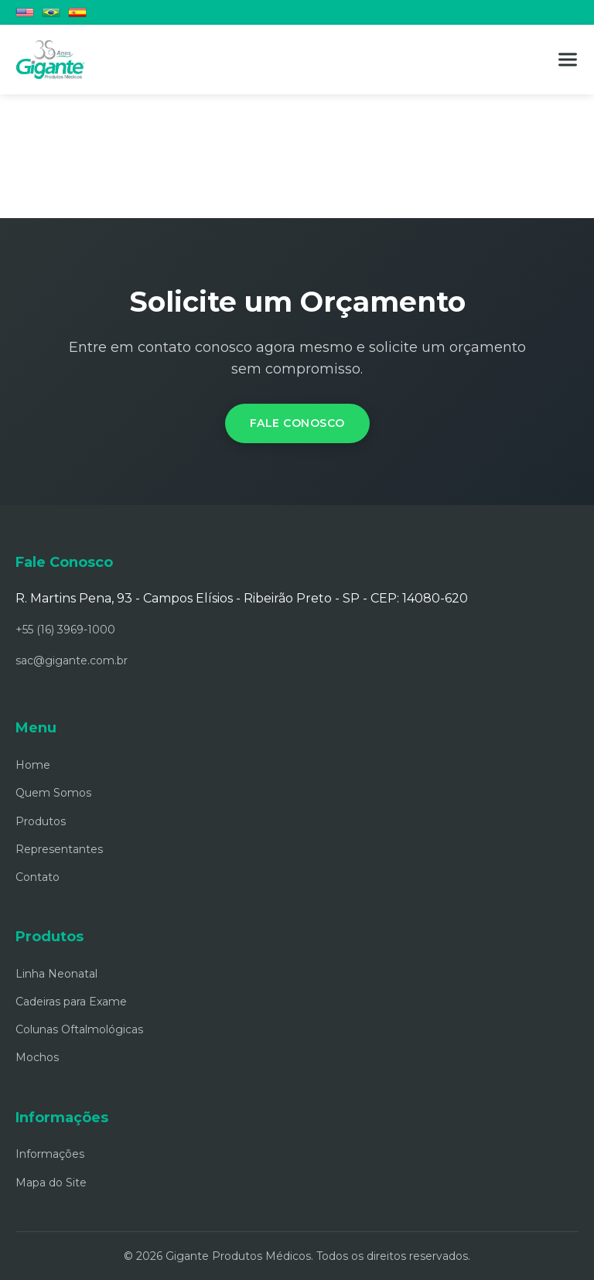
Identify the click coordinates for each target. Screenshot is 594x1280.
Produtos (40, 821)
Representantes (59, 849)
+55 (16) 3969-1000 (65, 630)
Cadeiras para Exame (71, 1002)
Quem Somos (53, 793)
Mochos (37, 1057)
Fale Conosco (297, 423)
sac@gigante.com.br (71, 660)
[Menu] (568, 59)
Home (32, 765)
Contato (37, 877)
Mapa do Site (51, 1183)
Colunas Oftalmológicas (79, 1029)
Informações (49, 1154)
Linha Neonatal (56, 974)
